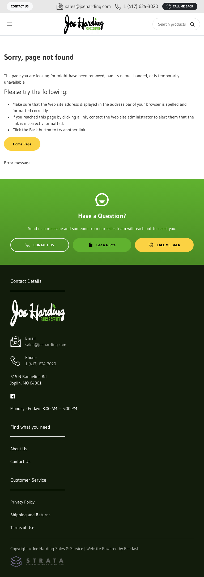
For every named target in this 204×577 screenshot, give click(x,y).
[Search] (176, 24)
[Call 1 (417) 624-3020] (136, 6)
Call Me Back (180, 6)
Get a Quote (102, 245)
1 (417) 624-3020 (40, 363)
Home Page (22, 144)
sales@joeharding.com (45, 344)
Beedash (131, 548)
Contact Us (20, 6)
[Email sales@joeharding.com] (84, 6)
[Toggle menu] (9, 24)
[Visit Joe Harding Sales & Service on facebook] (12, 395)
